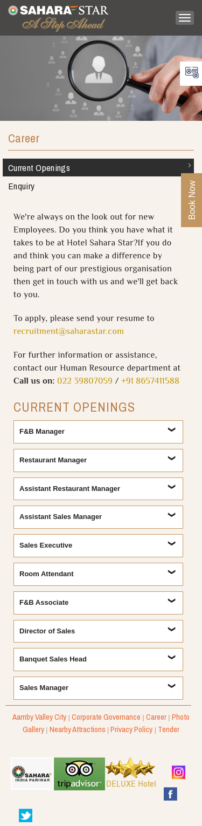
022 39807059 (85, 381)
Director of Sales (47, 631)
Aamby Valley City (39, 716)
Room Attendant (47, 574)
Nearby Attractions (78, 729)
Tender (168, 729)
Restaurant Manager (53, 460)
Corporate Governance (106, 716)
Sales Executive (45, 545)
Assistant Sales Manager (60, 517)
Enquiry (21, 186)
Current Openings (39, 167)
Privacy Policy (131, 729)
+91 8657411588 (150, 381)
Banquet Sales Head (53, 659)
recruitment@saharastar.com (68, 332)
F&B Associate (43, 602)
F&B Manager (42, 431)
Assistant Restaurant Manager (70, 488)
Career (23, 139)
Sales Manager (43, 688)
